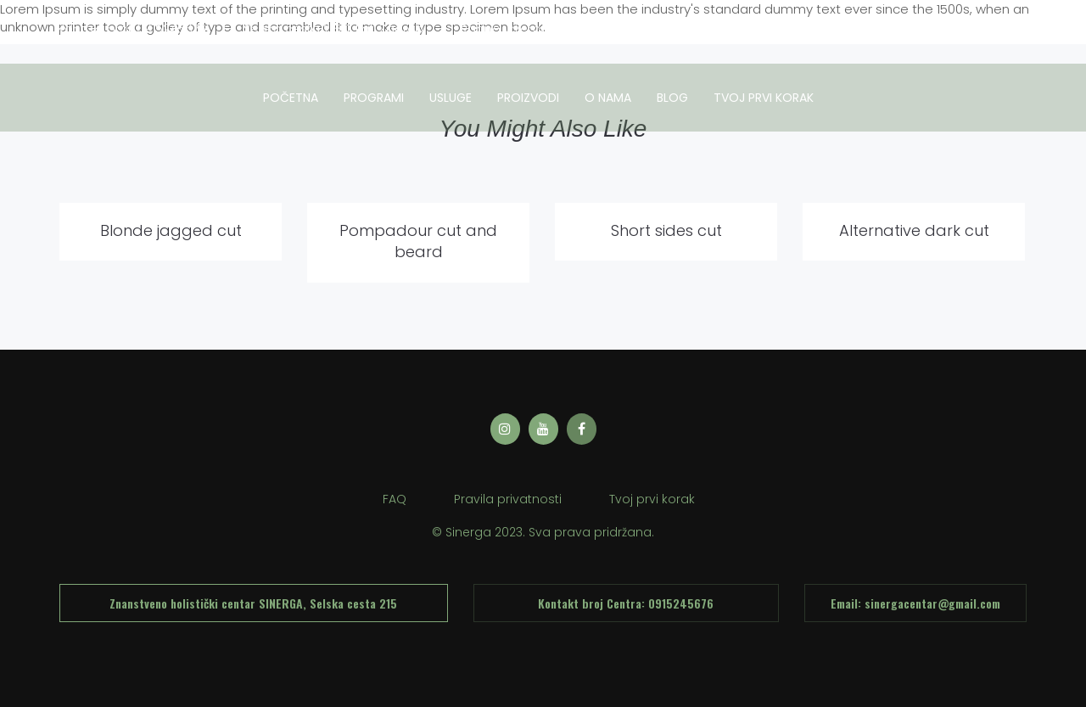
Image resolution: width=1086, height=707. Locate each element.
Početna (290, 97)
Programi (374, 97)
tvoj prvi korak (764, 97)
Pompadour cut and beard (418, 241)
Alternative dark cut (914, 230)
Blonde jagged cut (171, 230)
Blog (672, 97)
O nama (608, 97)
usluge (450, 97)
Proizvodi (528, 97)
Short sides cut (666, 230)
